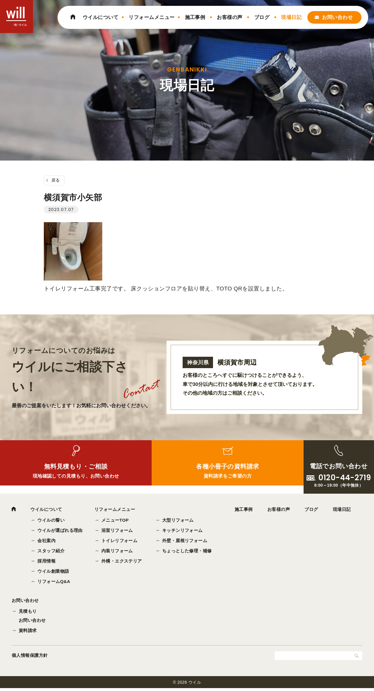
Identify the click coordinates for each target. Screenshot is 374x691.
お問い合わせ (337, 17)
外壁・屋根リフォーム (185, 541)
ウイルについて (100, 17)
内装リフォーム (117, 551)
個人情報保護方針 (30, 658)
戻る (55, 180)
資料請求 (28, 633)
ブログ (261, 17)
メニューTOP (115, 520)
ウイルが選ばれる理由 (60, 530)
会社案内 (47, 541)
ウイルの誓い (51, 520)
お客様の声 (229, 17)
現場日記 (291, 17)
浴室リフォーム (117, 530)
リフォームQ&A (54, 581)
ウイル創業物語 (53, 571)
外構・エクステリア (122, 561)
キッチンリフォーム (182, 530)
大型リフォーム (178, 520)
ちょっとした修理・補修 (187, 551)
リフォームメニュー (151, 17)
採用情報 (47, 561)
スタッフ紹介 (51, 551)
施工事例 (195, 17)
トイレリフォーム (120, 541)
